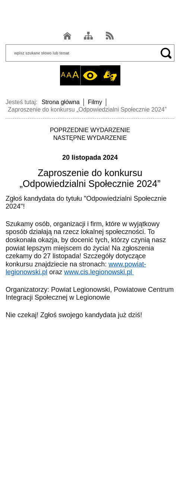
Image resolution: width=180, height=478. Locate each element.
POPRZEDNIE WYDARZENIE (90, 130)
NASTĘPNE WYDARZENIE (90, 138)
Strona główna (60, 102)
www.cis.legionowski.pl (99, 272)
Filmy (95, 102)
